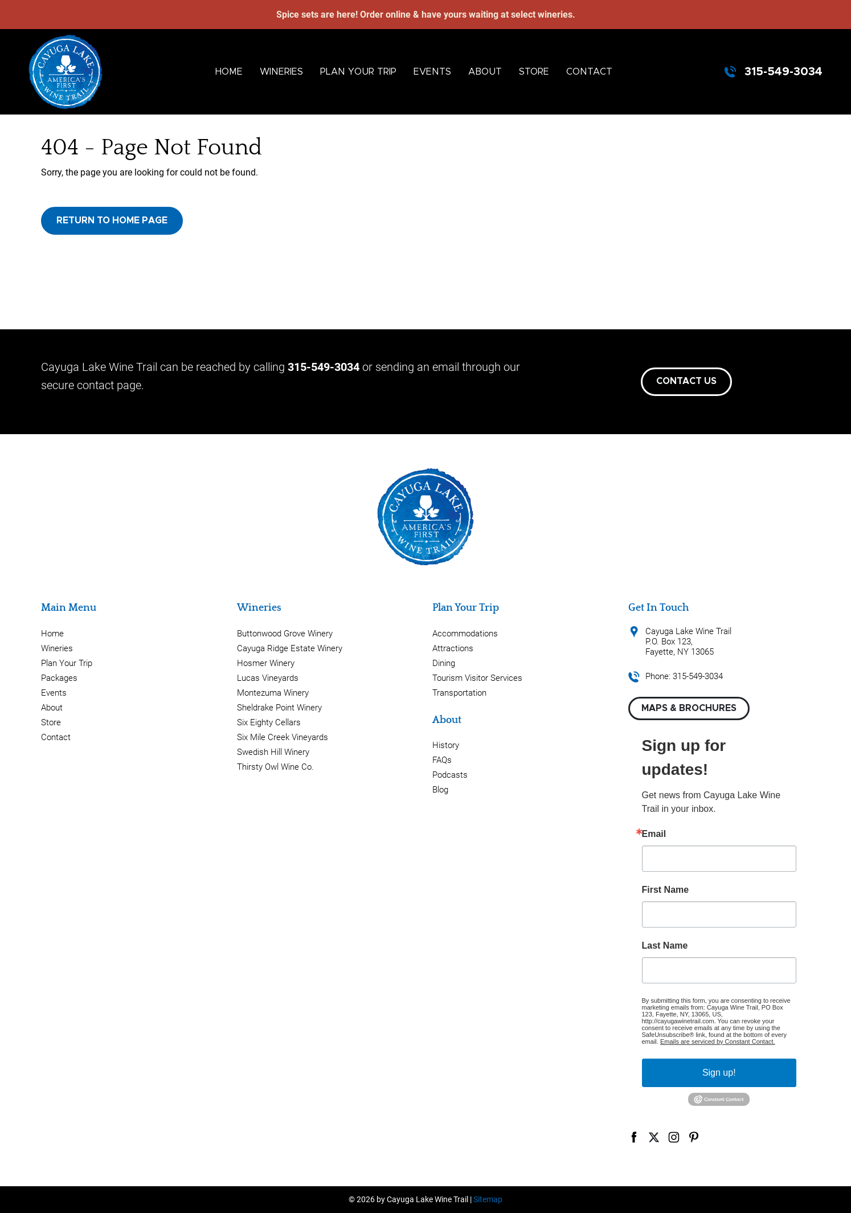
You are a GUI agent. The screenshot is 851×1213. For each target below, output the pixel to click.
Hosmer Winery (265, 663)
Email (654, 834)
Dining (443, 663)
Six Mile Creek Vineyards (282, 737)
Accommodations (465, 633)
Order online (385, 14)
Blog (440, 790)
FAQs (442, 760)
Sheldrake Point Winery (279, 708)
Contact (589, 71)
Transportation (459, 693)
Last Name (665, 945)
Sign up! (719, 1072)
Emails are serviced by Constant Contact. (717, 1041)
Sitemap (487, 1199)
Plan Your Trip (358, 71)
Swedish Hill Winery (273, 752)
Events (432, 71)
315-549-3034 (783, 71)
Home (229, 71)
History (445, 745)
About (485, 71)
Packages (59, 678)
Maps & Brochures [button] (689, 708)
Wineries (281, 71)
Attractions (452, 648)
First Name (665, 890)
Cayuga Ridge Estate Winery (289, 648)
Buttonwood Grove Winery (285, 633)
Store (534, 71)
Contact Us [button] (686, 381)
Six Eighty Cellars (269, 722)
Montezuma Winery (273, 693)
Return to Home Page (111, 220)
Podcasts (450, 775)
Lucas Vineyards (267, 678)
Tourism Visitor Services (477, 678)
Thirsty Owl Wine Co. (275, 767)
